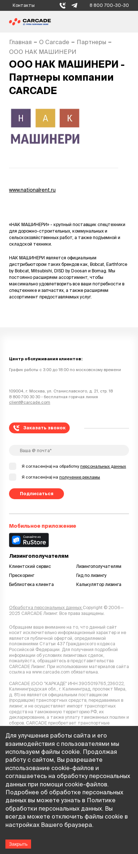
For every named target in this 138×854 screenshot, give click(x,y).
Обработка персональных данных (46, 607)
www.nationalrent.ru (32, 190)
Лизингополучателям (98, 566)
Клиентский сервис (30, 566)
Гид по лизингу (91, 575)
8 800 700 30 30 (24, 397)
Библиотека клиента (31, 584)
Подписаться (36, 493)
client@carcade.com (29, 402)
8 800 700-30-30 (109, 5)
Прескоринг (21, 575)
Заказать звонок (39, 428)
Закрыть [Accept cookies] (18, 844)
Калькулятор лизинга (98, 584)
